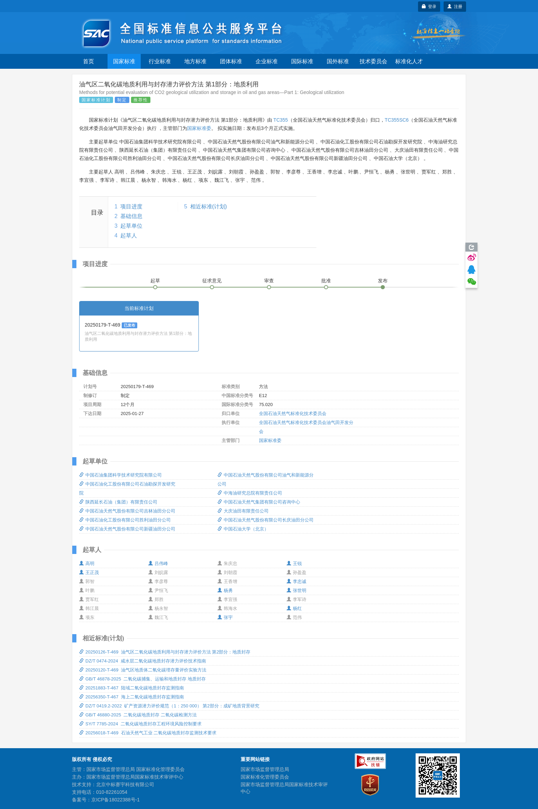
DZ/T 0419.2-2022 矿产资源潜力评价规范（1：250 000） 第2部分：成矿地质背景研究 (169, 705)
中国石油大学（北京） (243, 529)
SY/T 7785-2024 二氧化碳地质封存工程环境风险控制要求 (140, 723)
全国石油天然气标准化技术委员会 (292, 413)
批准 (326, 280)
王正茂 (89, 572)
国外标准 (338, 61)
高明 (86, 563)
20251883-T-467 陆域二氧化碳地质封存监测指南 (131, 687)
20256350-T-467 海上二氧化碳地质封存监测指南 (131, 696)
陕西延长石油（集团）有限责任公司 (118, 502)
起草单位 (131, 226)
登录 (429, 6)
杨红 (294, 608)
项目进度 (131, 206)
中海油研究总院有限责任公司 (249, 493)
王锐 (294, 563)
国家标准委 (199, 128)
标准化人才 (409, 61)
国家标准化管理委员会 (265, 777)
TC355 (280, 120)
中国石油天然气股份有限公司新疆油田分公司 (127, 529)
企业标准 (267, 61)
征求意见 (212, 280)
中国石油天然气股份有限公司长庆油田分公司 (265, 520)
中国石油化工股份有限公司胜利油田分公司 (125, 520)
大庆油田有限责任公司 (243, 511)
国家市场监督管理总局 (265, 769)
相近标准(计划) (208, 206)
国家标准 (124, 61)
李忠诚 (296, 581)
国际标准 (302, 61)
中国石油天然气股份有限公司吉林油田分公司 (127, 511)
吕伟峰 (158, 563)
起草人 (128, 235)
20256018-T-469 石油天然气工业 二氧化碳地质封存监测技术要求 (147, 732)
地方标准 (195, 61)
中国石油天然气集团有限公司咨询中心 (258, 502)
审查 (269, 280)
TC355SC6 (397, 120)
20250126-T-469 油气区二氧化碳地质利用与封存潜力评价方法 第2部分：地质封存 (164, 652)
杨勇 (225, 590)
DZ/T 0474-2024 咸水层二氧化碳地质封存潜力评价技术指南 (142, 661)
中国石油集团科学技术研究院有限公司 (120, 475)
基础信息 (131, 216)
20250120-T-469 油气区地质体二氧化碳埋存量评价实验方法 (142, 669)
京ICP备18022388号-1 (115, 799)
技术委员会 (373, 61)
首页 (88, 61)
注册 (454, 6)
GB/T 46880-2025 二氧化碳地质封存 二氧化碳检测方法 (138, 714)
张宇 (225, 617)
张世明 (296, 590)
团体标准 (231, 61)
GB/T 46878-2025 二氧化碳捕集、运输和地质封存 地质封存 (142, 678)
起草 (155, 280)
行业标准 (160, 61)
